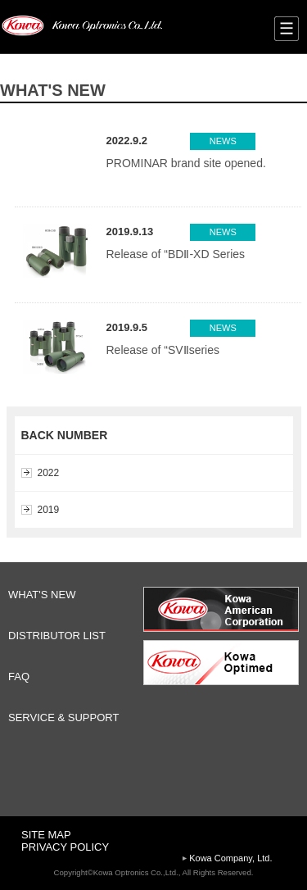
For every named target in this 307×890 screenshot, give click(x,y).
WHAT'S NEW (41, 594)
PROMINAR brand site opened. (186, 163)
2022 (49, 473)
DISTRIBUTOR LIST (57, 635)
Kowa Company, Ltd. (230, 858)
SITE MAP (46, 835)
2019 (49, 509)
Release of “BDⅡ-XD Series (176, 254)
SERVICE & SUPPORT (63, 717)
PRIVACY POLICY (65, 847)
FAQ (18, 676)
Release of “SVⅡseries (163, 349)
